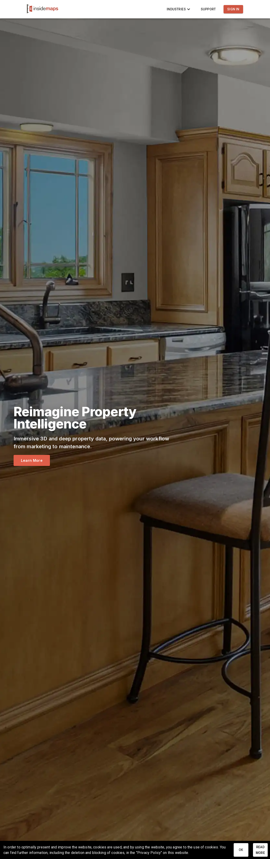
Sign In (233, 9)
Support (208, 9)
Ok (241, 850)
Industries (179, 9)
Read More (260, 850)
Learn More (32, 460)
